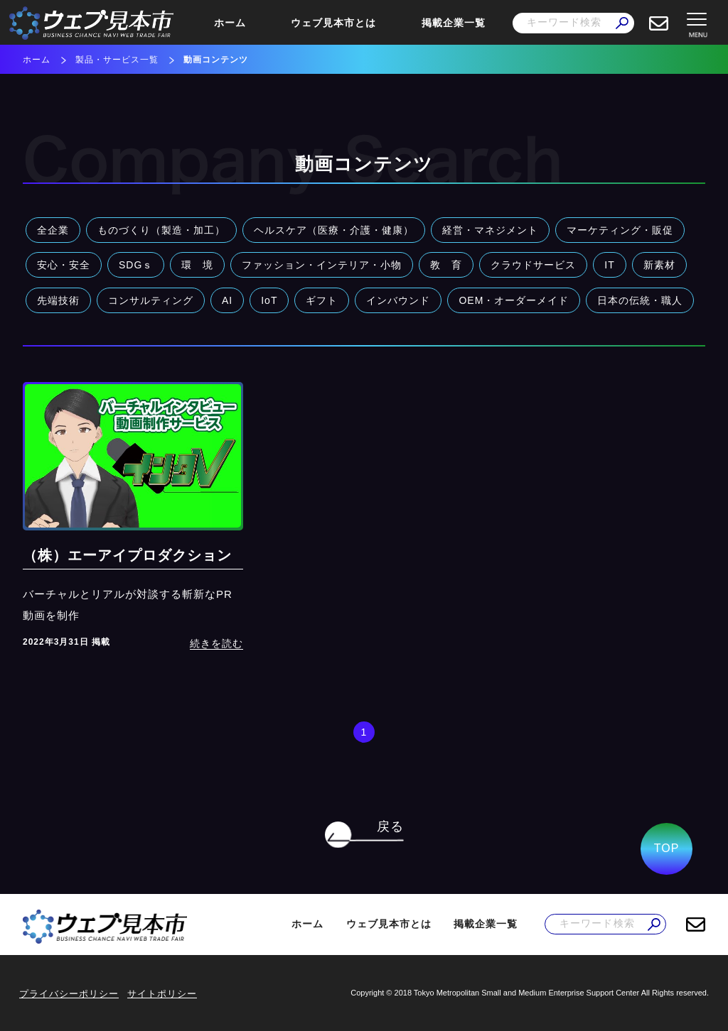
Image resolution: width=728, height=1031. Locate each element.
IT (609, 265)
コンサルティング (150, 300)
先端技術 (58, 300)
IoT (269, 300)
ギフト (322, 300)
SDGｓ (136, 265)
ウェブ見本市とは (333, 22)
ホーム (230, 22)
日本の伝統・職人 (639, 300)
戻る (390, 826)
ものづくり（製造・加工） (161, 230)
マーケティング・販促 (620, 230)
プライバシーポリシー (69, 993)
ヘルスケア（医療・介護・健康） (334, 230)
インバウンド (398, 300)
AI (227, 300)
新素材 (659, 265)
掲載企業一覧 (454, 22)
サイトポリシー (162, 993)
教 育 (446, 265)
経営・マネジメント (490, 230)
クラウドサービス (533, 265)
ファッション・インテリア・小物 (322, 265)
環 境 (197, 265)
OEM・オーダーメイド (514, 300)
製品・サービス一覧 (117, 60)
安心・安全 (63, 265)
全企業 (53, 230)
